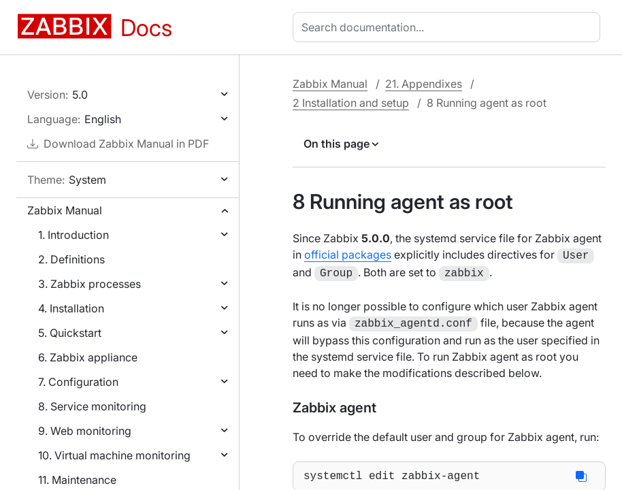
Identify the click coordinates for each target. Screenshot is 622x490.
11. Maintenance (77, 480)
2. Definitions (71, 259)
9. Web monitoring (84, 431)
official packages (347, 254)
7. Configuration (78, 382)
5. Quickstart (69, 333)
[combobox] (449, 27)
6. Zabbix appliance (87, 357)
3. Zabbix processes (89, 284)
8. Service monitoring (92, 406)
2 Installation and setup (351, 103)
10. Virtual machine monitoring (114, 455)
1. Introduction (73, 235)
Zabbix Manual (64, 210)
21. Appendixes (423, 84)
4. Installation (71, 308)
